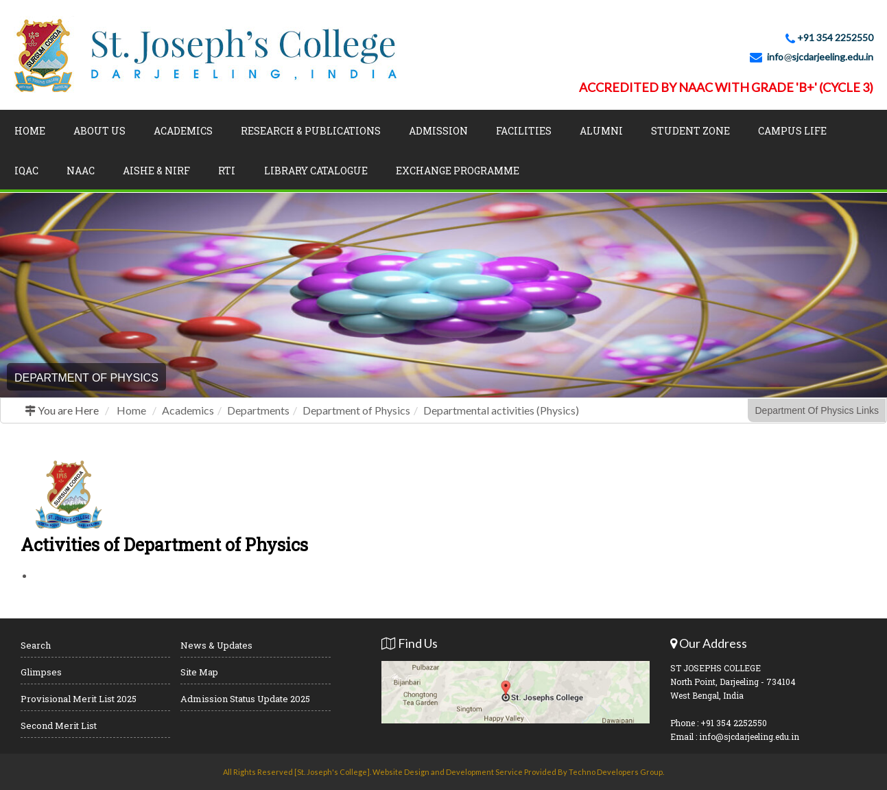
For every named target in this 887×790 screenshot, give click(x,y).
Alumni (601, 130)
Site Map (199, 672)
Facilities (524, 130)
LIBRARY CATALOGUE (316, 170)
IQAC (26, 170)
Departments (258, 410)
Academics (183, 130)
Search (36, 645)
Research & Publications (311, 130)
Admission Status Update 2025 (245, 699)
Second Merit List (59, 725)
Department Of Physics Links (817, 410)
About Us (99, 130)
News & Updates (216, 645)
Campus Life (792, 130)
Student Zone (690, 130)
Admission (438, 130)
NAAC (81, 170)
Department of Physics (356, 410)
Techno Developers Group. (616, 771)
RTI (226, 170)
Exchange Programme (457, 170)
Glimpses (41, 672)
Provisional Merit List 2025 (79, 699)
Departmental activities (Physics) (501, 410)
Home (29, 130)
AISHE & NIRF (156, 170)
